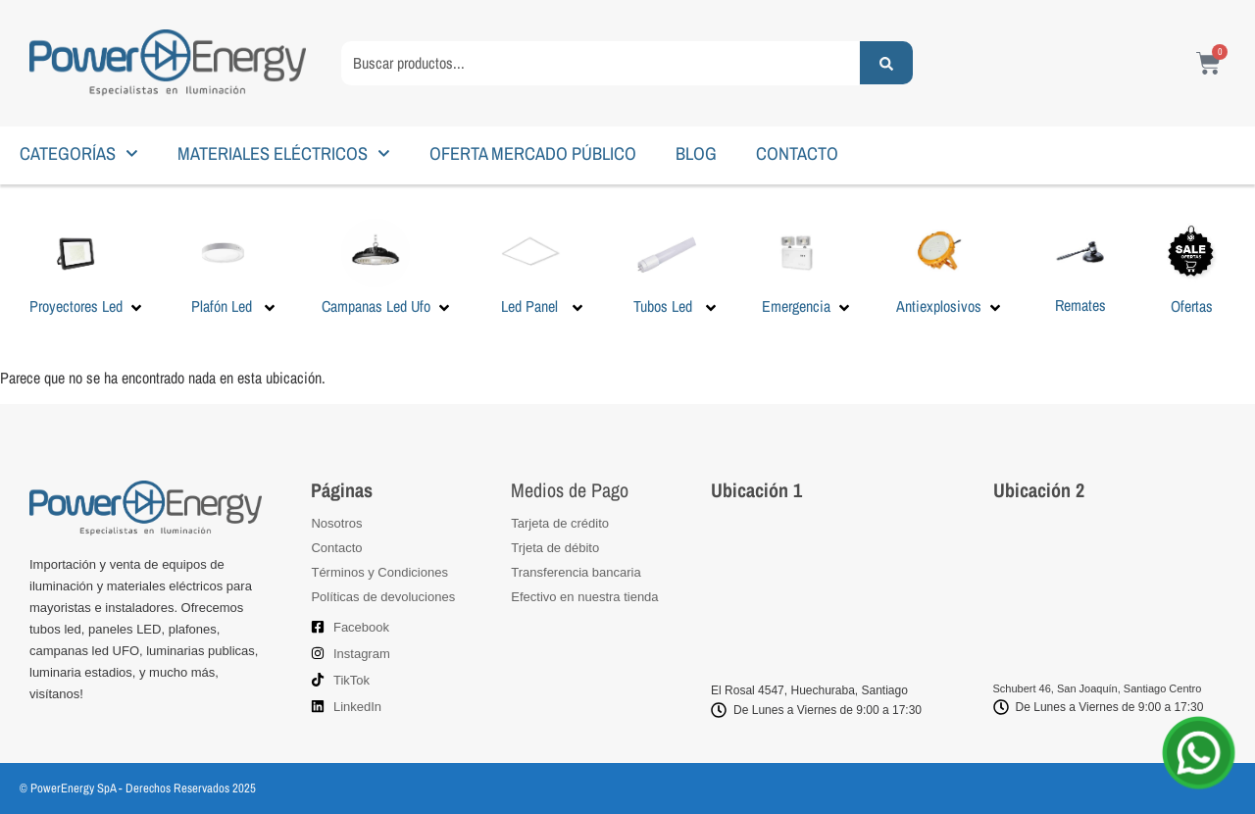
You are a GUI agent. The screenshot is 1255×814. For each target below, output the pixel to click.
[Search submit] (886, 62)
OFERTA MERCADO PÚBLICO (532, 153)
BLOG (696, 153)
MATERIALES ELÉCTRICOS (283, 153)
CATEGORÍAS (79, 153)
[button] (87, 268)
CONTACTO (797, 153)
